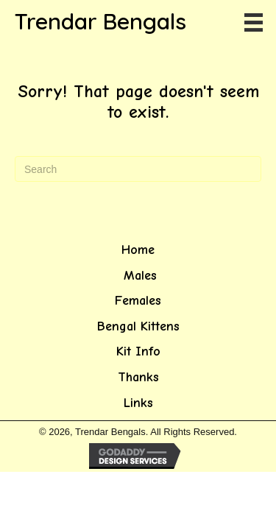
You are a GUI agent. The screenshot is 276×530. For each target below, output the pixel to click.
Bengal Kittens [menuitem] (138, 326)
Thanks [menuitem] (138, 377)
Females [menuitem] (138, 300)
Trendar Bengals (100, 21)
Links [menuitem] (138, 403)
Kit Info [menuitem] (138, 351)
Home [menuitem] (138, 250)
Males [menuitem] (138, 275)
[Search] (138, 169)
